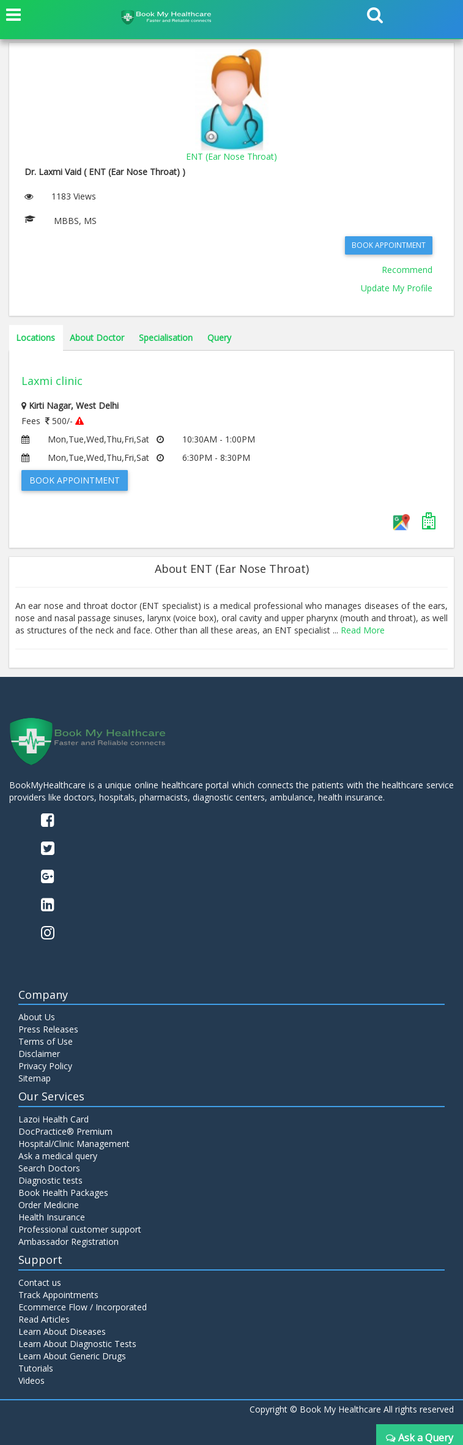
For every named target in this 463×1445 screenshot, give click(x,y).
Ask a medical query (57, 1156)
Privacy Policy (45, 1066)
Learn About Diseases (62, 1331)
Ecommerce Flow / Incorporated (82, 1307)
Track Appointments (58, 1295)
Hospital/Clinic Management (74, 1143)
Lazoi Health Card (53, 1119)
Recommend (407, 269)
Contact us (39, 1282)
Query (219, 337)
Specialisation (166, 337)
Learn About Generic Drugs (72, 1356)
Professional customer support (79, 1229)
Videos (31, 1380)
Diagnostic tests (50, 1180)
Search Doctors (49, 1168)
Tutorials (35, 1368)
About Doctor (97, 337)
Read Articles (44, 1319)
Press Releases (48, 1029)
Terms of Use (45, 1041)
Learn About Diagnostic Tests (77, 1344)
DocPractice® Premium (65, 1131)
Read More (363, 630)
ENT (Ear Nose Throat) (231, 156)
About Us (36, 1017)
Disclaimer (39, 1053)
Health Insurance (51, 1217)
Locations (35, 337)
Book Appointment (389, 245)
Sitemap (34, 1078)
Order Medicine (48, 1205)
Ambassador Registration (68, 1241)
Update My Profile (396, 288)
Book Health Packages (63, 1192)
